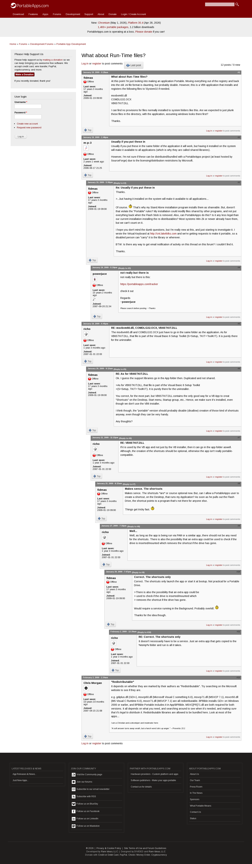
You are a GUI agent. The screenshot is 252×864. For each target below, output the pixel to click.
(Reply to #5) (120, 369)
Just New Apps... (21, 780)
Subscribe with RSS (84, 796)
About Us (194, 774)
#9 (239, 526)
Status (193, 818)
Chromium (104, 22)
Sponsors (194, 799)
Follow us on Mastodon (86, 826)
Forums (57, 14)
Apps (45, 14)
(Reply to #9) (138, 572)
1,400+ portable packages (113, 27)
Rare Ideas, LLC (109, 851)
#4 (239, 267)
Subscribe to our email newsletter (91, 789)
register (96, 63)
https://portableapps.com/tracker (139, 284)
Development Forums (41, 44)
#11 (238, 631)
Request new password (29, 127)
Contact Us (195, 812)
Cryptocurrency (159, 855)
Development (73, 14)
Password (20, 112)
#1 (239, 72)
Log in (84, 63)
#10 (238, 572)
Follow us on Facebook (85, 811)
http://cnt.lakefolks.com (163, 233)
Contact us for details (141, 786)
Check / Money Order (139, 855)
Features (33, 14)
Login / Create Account (133, 14)
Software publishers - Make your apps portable (153, 780)
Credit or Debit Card (108, 855)
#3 (239, 182)
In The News (196, 793)
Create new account (27, 123)
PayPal (123, 855)
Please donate (143, 31)
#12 (238, 677)
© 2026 (90, 848)
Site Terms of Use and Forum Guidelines (145, 848)
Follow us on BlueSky (85, 804)
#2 (239, 137)
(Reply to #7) (129, 484)
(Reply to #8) (133, 526)
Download (18, 14)
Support (88, 14)
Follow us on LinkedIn (85, 819)
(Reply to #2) (120, 183)
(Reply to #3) (124, 268)
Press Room (196, 786)
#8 (239, 483)
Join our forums (82, 782)
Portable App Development (71, 44)
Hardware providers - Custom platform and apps (154, 774)
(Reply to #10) (144, 632)
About (101, 14)
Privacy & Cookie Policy (109, 848)
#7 (239, 437)
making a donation (53, 59)
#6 (239, 368)
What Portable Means (200, 806)
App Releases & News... (24, 774)
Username (20, 102)
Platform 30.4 (135, 22)
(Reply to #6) (125, 438)
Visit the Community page (87, 775)
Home (13, 44)
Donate (112, 14)
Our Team (195, 780)
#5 (239, 324)
